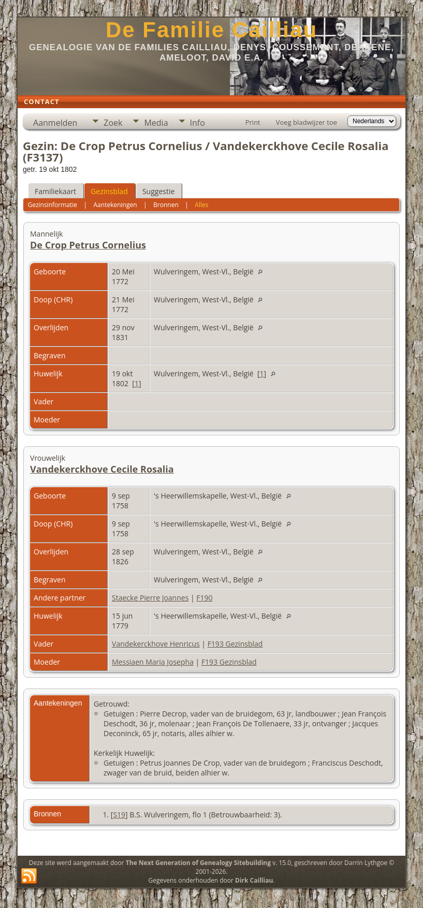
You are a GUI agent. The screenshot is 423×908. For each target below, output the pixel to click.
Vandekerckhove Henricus (156, 644)
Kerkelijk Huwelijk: (124, 753)
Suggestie (158, 191)
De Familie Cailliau (211, 30)
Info (197, 122)
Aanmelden (55, 122)
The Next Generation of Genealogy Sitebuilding (198, 862)
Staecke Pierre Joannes (150, 598)
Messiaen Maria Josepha (153, 662)
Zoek (113, 122)
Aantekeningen (115, 204)
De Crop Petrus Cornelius (88, 245)
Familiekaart (55, 191)
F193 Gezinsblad (235, 644)
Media (156, 122)
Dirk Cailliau (254, 880)
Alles (201, 204)
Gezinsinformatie (52, 204)
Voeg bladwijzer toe (306, 122)
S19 (119, 814)
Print (252, 122)
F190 (204, 598)
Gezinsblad (109, 191)
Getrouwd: (111, 704)
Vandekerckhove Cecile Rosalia (102, 469)
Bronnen (166, 204)
